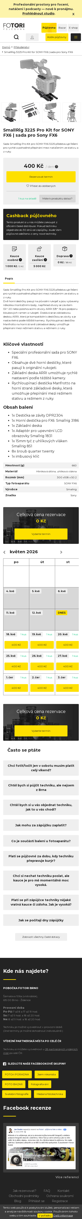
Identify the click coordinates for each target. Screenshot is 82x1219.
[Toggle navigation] (76, 37)
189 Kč (69, 262)
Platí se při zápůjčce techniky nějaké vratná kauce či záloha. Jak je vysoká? (41, 902)
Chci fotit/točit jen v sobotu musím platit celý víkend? (41, 768)
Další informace (63, 1215)
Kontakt (63, 1191)
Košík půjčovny (56, 37)
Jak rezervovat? (24, 1191)
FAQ (47, 1191)
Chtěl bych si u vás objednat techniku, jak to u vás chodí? (41, 807)
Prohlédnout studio (38, 13)
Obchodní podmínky (24, 1196)
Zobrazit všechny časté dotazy (41, 936)
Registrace (60, 1201)
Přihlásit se (36, 1201)
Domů (6, 47)
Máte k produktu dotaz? (57, 198)
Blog (17, 1201)
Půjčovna (49, 27)
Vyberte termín (41, 534)
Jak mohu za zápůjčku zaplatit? (41, 825)
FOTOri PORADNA (17, 1074)
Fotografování (39, 1084)
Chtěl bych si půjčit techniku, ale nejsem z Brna (41, 787)
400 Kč (16, 644)
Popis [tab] (9, 278)
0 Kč (21, 266)
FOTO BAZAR (14, 1084)
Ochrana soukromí (59, 1196)
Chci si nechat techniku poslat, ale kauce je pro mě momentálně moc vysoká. (41, 880)
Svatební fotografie (16, 1094)
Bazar (62, 27)
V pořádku (45, 1215)
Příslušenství (21, 47)
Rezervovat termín (41, 176)
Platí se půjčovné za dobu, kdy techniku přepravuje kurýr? (41, 858)
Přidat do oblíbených (41, 185)
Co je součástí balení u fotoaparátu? (41, 841)
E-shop (73, 27)
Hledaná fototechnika (50, 1094)
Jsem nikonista (46, 1074)
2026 (32, 551)
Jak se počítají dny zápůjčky (41, 920)
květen (17, 551)
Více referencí (67, 1177)
